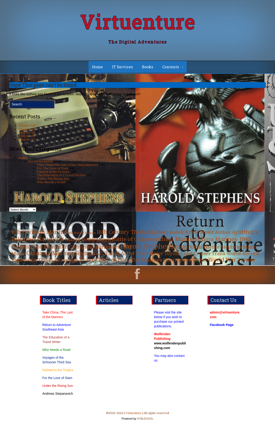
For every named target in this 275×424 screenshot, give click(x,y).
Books (147, 66)
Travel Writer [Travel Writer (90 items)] (97, 260)
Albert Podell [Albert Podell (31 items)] (169, 232)
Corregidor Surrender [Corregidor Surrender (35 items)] (94, 247)
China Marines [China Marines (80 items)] (177, 239)
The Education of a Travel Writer (61, 175)
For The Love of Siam (52, 168)
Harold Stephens (40, 161)
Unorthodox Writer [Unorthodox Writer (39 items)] (185, 260)
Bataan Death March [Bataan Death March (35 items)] (88, 239)
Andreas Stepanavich (57, 393)
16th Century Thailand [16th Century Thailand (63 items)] (125, 232)
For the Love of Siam (57, 378)
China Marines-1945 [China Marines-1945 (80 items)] (224, 239)
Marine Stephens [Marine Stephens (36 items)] (222, 247)
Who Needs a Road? (51, 182)
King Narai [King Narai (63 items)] (188, 247)
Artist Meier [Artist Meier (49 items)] (199, 232)
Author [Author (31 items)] (223, 232)
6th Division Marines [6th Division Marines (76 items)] (40, 232)
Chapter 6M (27, 125)
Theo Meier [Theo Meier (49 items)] (149, 253)
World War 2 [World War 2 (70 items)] (224, 260)
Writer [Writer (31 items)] (248, 260)
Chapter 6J (26, 136)
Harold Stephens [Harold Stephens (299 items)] (147, 246)
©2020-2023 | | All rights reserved (137, 416)
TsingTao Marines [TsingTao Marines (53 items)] (139, 260)
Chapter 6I (26, 139)
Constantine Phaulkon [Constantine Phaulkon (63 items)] (40, 247)
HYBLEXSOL (145, 418)
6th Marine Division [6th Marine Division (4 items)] (82, 233)
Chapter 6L (26, 129)
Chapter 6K (26, 132)
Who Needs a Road (56, 350)
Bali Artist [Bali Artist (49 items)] (24, 239)
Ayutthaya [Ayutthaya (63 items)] (245, 232)
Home (97, 66)
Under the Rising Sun (57, 386)
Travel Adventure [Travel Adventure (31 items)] (58, 260)
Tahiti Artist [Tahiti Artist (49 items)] (120, 253)
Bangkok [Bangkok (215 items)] (50, 239)
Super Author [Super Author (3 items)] (96, 254)
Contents (170, 66)
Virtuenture (137, 21)
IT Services (122, 66)
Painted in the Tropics (53, 171)
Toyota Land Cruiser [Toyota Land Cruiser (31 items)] (187, 253)
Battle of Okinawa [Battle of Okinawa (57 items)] (134, 239)
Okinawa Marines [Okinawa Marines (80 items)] (50, 253)
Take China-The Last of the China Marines (67, 165)
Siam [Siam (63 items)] (81, 253)
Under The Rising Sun (53, 178)
